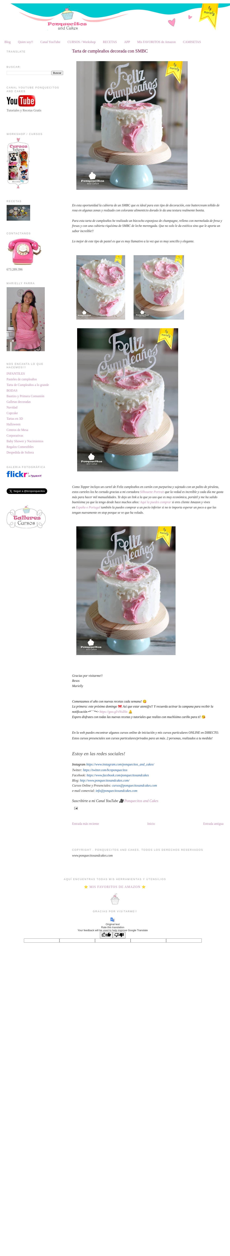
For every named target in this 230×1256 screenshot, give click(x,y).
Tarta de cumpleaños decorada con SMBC (110, 50)
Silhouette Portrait (152, 492)
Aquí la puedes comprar (155, 502)
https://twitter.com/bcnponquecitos (105, 770)
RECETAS (110, 42)
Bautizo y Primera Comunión (25, 396)
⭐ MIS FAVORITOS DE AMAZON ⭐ (115, 887)
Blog (7, 42)
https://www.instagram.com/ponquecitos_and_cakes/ (120, 764)
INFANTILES (16, 373)
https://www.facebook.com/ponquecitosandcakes (118, 775)
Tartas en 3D (15, 418)
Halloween (13, 424)
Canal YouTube (50, 42)
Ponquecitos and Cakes (141, 801)
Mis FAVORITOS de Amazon (156, 42)
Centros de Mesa (17, 430)
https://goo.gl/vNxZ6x (113, 711)
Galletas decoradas (19, 401)
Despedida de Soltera (20, 452)
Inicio (151, 823)
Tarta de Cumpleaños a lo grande (28, 385)
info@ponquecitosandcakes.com (116, 790)
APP (127, 42)
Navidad (12, 407)
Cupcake (12, 413)
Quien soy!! (25, 42)
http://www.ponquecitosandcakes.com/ (104, 780)
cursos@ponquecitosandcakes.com (134, 785)
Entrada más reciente (85, 823)
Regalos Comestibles (20, 446)
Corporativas (15, 435)
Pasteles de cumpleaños (22, 379)
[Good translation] (106, 935)
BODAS (12, 390)
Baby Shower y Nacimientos (25, 441)
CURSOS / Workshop (81, 42)
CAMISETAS (192, 42)
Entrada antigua (213, 823)
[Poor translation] (119, 935)
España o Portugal (87, 507)
